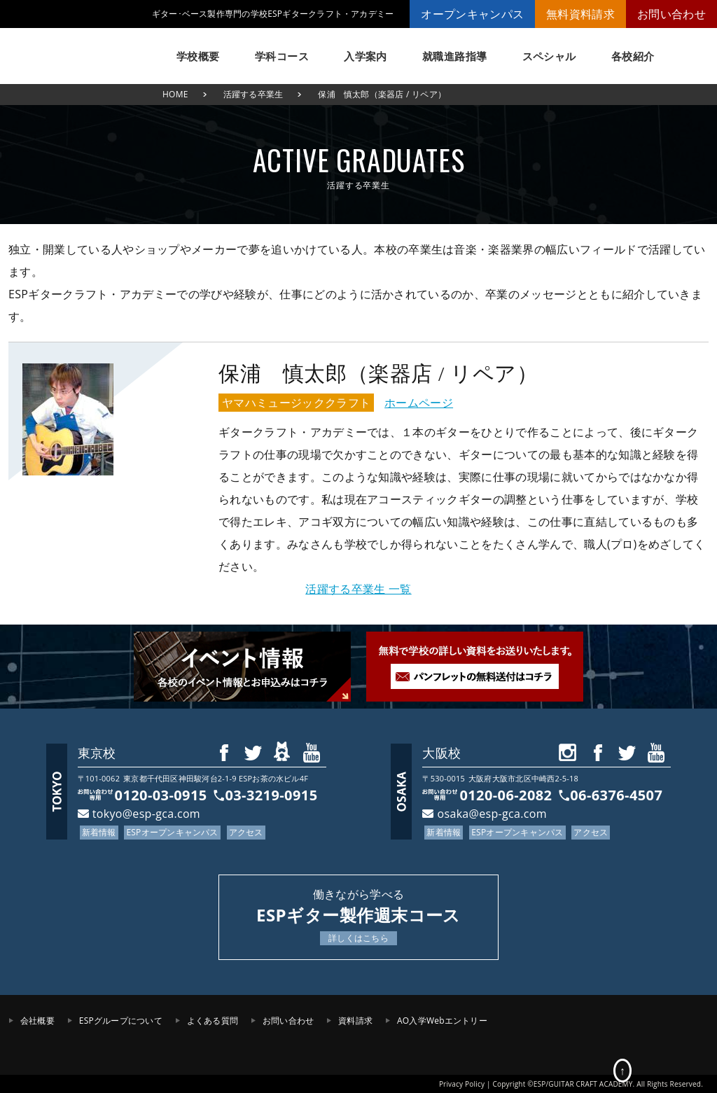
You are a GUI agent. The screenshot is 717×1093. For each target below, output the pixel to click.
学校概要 (198, 56)
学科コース (282, 56)
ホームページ (418, 402)
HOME (175, 94)
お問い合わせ (671, 14)
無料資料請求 (580, 14)
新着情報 (99, 832)
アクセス (246, 832)
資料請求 (355, 1020)
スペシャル (549, 56)
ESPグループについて (120, 1020)
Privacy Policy (462, 1084)
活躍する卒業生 (253, 94)
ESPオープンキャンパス (172, 832)
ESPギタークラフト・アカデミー (78, 49)
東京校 (97, 752)
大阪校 (441, 752)
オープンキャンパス (472, 14)
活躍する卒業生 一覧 (358, 589)
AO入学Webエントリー (442, 1020)
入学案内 (365, 56)
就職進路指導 (454, 56)
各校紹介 (633, 56)
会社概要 (37, 1020)
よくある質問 (212, 1020)
